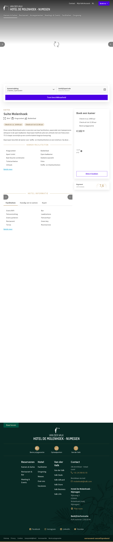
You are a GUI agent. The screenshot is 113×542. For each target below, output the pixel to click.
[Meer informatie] (81, 151)
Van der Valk (75, 449)
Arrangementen (36, 15)
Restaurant (23, 15)
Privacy (13, 538)
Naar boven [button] (11, 425)
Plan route (77, 508)
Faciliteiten (66, 15)
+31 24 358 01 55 (79, 472)
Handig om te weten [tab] (29, 202)
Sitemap (6, 538)
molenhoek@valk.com (81, 481)
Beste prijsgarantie (37, 449)
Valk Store (58, 484)
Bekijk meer (8, 229)
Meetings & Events (52, 15)
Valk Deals (58, 475)
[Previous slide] (2, 44)
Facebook (34, 529)
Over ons (41, 481)
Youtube (79, 529)
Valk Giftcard (59, 479)
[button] (6, 197)
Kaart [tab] (44, 202)
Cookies (20, 538)
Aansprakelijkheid (30, 538)
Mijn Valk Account (83, 3)
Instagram (50, 529)
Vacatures (42, 486)
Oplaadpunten (56, 449)
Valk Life (57, 494)
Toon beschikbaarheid (56, 97)
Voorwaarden (42, 538)
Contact (72, 3)
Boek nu (104, 3)
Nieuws (41, 476)
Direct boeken (92, 173)
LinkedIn (65, 529)
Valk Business (59, 489)
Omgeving (77, 15)
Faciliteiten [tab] (11, 202)
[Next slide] (110, 44)
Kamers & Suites (10, 15)
